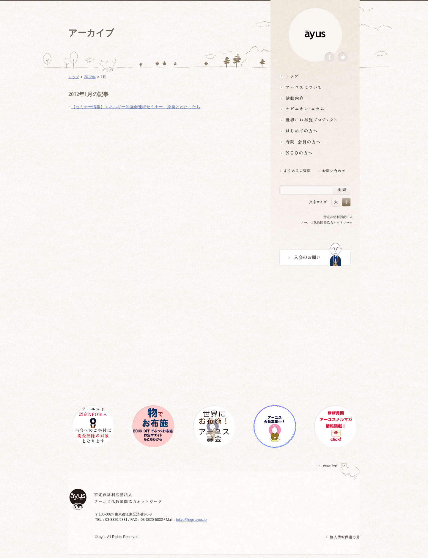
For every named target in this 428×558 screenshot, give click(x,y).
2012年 (90, 77)
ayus (315, 34)
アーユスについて (315, 87)
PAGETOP (328, 465)
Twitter (343, 57)
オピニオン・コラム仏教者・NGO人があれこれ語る (315, 109)
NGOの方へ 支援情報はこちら (315, 153)
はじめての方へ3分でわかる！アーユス (315, 131)
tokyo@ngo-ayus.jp (191, 520)
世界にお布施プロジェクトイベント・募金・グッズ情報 (315, 120)
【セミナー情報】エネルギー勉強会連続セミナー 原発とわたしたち (135, 106)
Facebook (330, 57)
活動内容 (315, 98)
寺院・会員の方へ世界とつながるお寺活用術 (315, 142)
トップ (315, 76)
